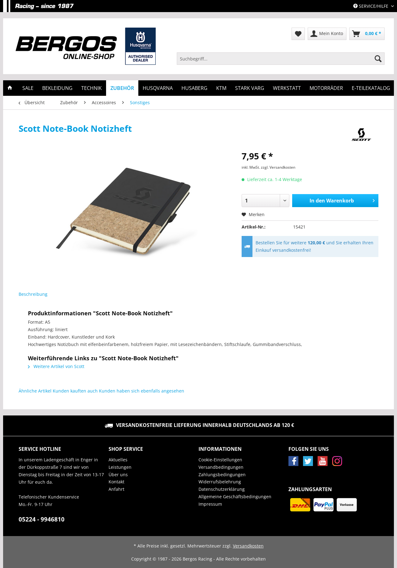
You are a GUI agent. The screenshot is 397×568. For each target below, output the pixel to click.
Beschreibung (33, 294)
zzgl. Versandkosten (278, 167)
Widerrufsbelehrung (219, 482)
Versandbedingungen (220, 467)
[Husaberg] (194, 88)
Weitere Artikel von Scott (56, 366)
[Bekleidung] (57, 88)
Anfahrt (116, 489)
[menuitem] (281, 61)
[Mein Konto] (327, 34)
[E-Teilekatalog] (371, 88)
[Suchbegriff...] (281, 58)
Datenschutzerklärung (221, 489)
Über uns (118, 474)
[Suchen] (378, 58)
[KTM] (221, 88)
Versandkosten (248, 546)
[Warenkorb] (367, 34)
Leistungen (120, 467)
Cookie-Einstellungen (220, 460)
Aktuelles (118, 460)
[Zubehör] (122, 88)
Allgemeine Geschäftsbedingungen (234, 496)
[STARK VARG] (250, 88)
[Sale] (28, 88)
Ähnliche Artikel (35, 391)
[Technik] (91, 88)
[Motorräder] (326, 88)
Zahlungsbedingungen (222, 474)
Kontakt (116, 482)
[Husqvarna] (157, 88)
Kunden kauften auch (75, 391)
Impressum (210, 504)
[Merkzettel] (298, 34)
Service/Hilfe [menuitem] (371, 6)
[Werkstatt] (287, 88)
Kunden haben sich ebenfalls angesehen (141, 391)
